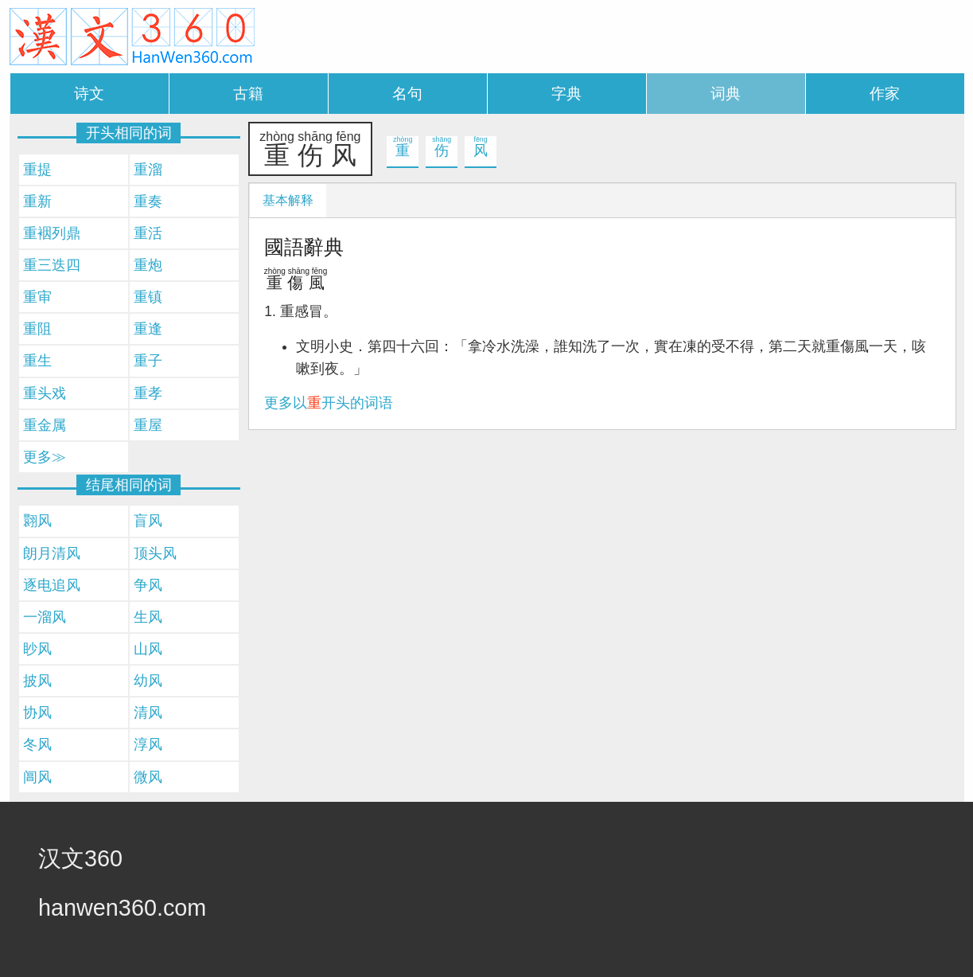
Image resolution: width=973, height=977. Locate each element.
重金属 (44, 425)
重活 (148, 233)
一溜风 (44, 617)
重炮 (148, 265)
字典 (566, 93)
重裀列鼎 (51, 233)
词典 (725, 93)
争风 (148, 585)
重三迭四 (51, 265)
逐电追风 (51, 585)
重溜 (148, 170)
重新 (37, 201)
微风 (148, 777)
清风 (148, 713)
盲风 (148, 521)
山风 (148, 649)
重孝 (148, 393)
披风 (37, 681)
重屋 (148, 425)
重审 (37, 297)
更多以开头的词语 (328, 403)
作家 (885, 93)
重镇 (148, 297)
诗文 (89, 93)
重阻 (37, 329)
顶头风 (155, 553)
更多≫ (44, 457)
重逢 (148, 329)
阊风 (37, 777)
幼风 (148, 681)
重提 (37, 170)
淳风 (148, 744)
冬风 (37, 744)
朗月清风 (51, 553)
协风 (37, 713)
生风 (148, 617)
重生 (37, 361)
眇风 (37, 649)
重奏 (148, 201)
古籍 (248, 93)
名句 (407, 93)
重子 (148, 361)
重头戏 (44, 393)
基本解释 (288, 200)
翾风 (37, 521)
